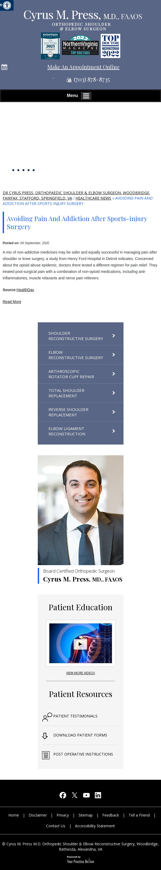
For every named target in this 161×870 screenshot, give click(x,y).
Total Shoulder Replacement (66, 393)
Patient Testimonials (75, 716)
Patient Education (80, 607)
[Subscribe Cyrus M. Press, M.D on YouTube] (86, 796)
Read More (12, 301)
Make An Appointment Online (83, 66)
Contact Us (55, 825)
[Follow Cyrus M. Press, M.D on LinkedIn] (98, 796)
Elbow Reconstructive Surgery (75, 354)
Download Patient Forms (80, 735)
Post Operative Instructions (83, 754)
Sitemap (85, 815)
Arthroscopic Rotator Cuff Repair (71, 374)
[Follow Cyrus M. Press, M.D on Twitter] (74, 796)
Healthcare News (93, 198)
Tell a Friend (139, 815)
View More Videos (80, 673)
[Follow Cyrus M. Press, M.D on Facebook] (63, 796)
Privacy (63, 815)
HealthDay (25, 290)
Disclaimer (38, 815)
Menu (79, 96)
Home (13, 815)
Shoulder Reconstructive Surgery (75, 335)
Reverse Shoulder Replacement (68, 412)
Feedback (110, 815)
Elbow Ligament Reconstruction (66, 431)
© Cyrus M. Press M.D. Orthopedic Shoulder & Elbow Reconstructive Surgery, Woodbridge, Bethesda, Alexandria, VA (80, 846)
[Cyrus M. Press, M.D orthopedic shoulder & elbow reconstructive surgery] (82, 19)
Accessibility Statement (95, 825)
